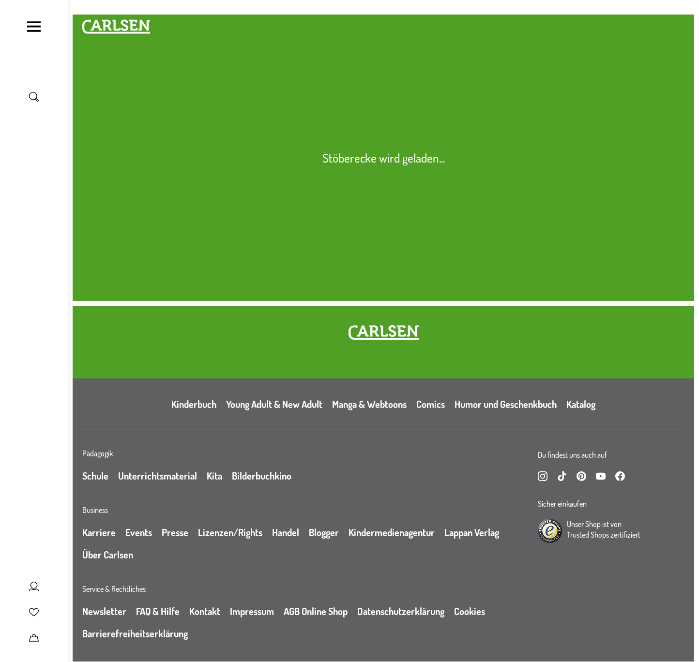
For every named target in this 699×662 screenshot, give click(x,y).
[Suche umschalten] (34, 96)
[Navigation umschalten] (34, 27)
